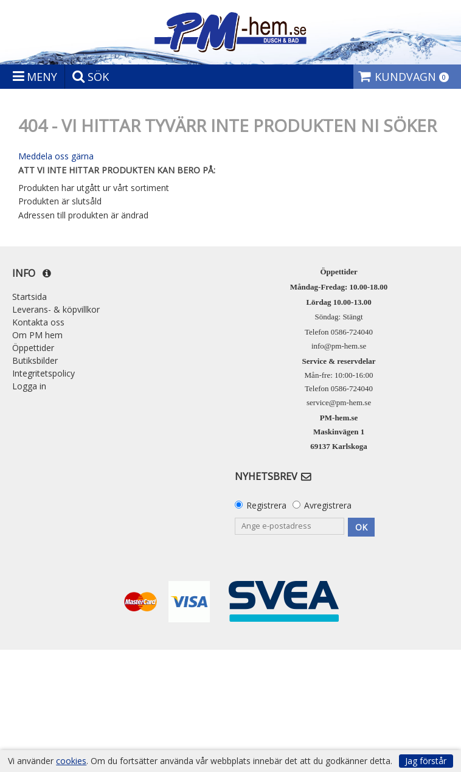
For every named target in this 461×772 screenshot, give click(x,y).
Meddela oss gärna (56, 156)
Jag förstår (425, 761)
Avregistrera (328, 505)
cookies (71, 761)
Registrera (266, 505)
